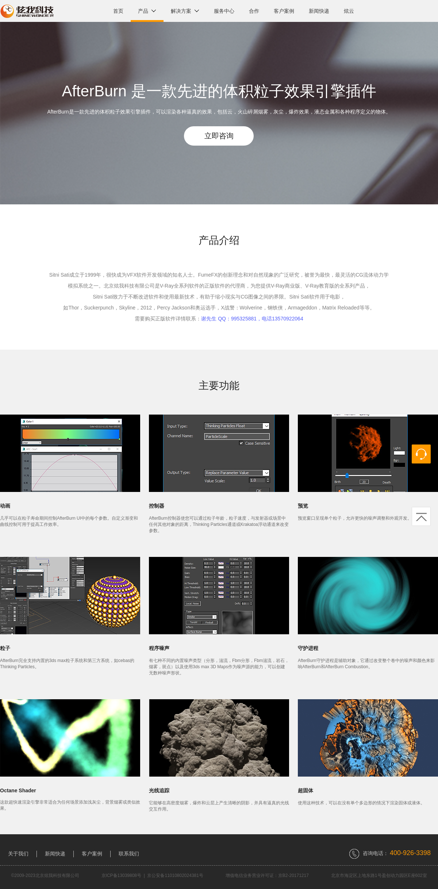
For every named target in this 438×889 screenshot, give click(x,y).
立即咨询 (219, 136)
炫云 (349, 11)
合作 (254, 11)
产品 (147, 11)
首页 (118, 11)
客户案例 (284, 11)
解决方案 (185, 11)
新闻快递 (319, 11)
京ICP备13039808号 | (124, 875)
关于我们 (18, 854)
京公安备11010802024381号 (175, 875)
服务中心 (224, 11)
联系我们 (129, 854)
